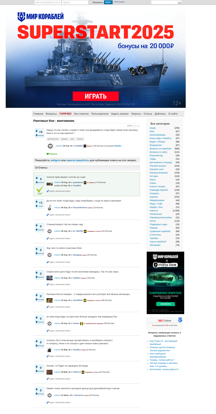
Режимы (154, 228)
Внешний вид (156, 155)
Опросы (136, 113)
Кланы (153, 183)
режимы (64, 139)
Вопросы (51, 113)
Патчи (153, 221)
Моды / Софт (156, 204)
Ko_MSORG (78, 231)
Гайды (153, 159)
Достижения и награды (161, 162)
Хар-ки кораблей (158, 241)
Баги (152, 131)
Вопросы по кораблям (160, 148)
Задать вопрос (120, 113)
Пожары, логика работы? (162, 360)
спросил (59, 146)
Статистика (155, 235)
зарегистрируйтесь (77, 160)
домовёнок (78, 182)
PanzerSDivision (80, 208)
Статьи (148, 113)
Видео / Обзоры (157, 141)
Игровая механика (159, 173)
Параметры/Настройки (161, 217)
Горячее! (65, 113)
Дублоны (160, 113)
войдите (56, 160)
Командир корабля (159, 190)
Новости (154, 210)
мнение (80, 139)
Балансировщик (157, 135)
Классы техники (157, 186)
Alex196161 (78, 300)
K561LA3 (77, 372)
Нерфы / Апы (156, 207)
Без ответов (81, 113)
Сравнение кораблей (160, 231)
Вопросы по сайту (158, 152)
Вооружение (156, 145)
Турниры (154, 238)
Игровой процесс (158, 166)
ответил (57, 182)
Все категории (160, 123)
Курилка (154, 197)
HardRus (77, 350)
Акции (153, 128)
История (154, 176)
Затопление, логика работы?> (164, 369)
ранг (72, 139)
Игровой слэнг (157, 169)
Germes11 (79, 395)
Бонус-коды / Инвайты (160, 138)
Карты (153, 179)
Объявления (156, 214)
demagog (77, 255)
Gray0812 (79, 146)
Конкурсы (154, 193)
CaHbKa (76, 278)
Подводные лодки (158, 224)
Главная (38, 113)
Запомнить (98, 2)
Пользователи (99, 113)
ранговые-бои (53, 139)
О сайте (173, 113)
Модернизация (157, 200)
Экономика (155, 245)
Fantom (76, 323)
